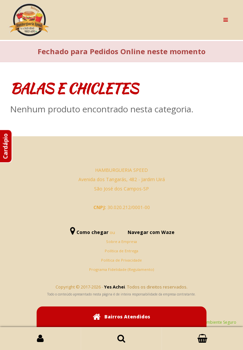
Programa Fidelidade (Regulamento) (121, 269)
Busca (121, 338)
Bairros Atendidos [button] (122, 317)
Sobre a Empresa (121, 241)
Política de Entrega (121, 250)
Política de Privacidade (121, 260)
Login (40, 338)
